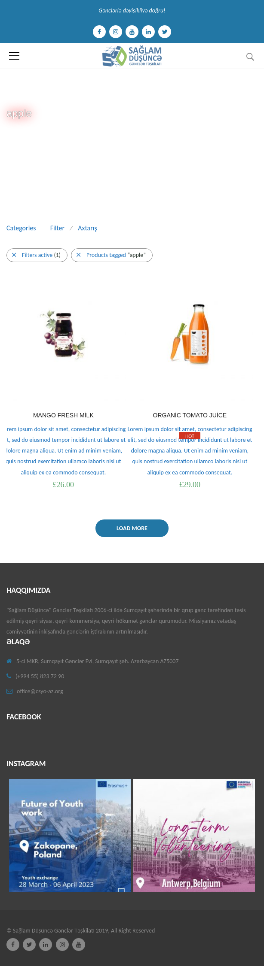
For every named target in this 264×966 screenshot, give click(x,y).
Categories (21, 228)
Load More (132, 528)
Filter (57, 228)
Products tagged (111, 255)
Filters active (36, 255)
